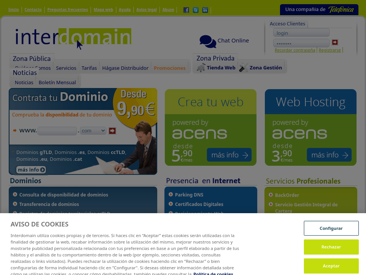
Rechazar (331, 251)
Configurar (331, 232)
